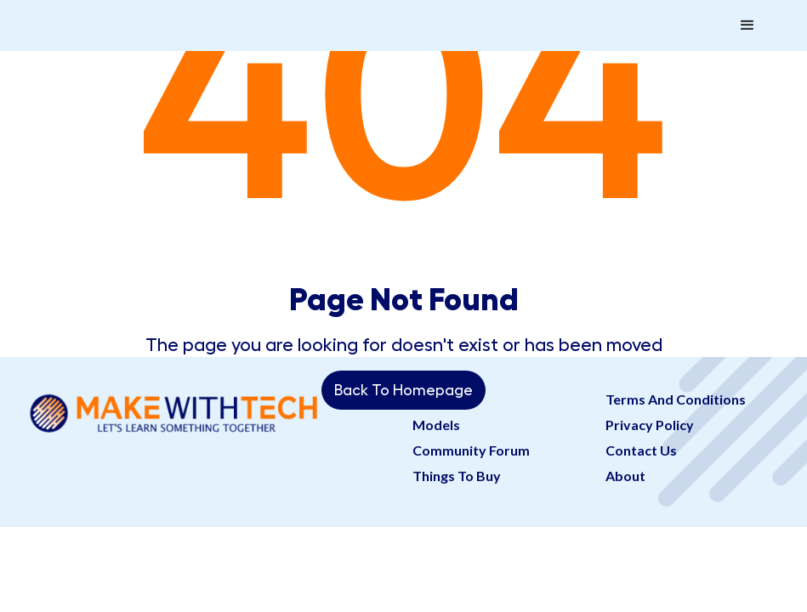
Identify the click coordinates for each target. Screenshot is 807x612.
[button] (747, 25)
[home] (182, 8)
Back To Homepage (403, 390)
